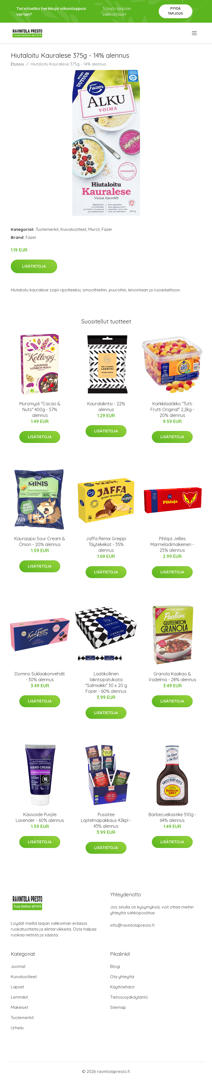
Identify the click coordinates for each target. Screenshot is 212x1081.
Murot (94, 229)
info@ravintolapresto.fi (132, 925)
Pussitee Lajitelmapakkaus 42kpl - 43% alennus (106, 820)
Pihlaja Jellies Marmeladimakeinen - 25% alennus (172, 544)
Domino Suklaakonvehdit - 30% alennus (40, 676)
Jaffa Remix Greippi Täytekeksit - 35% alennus (106, 544)
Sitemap (118, 1007)
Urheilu (17, 1027)
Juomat (18, 966)
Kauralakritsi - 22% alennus (106, 406)
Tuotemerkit (47, 229)
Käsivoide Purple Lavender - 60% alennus (40, 817)
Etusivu (17, 64)
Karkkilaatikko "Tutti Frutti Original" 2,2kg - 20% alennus (172, 409)
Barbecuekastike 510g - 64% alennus (172, 817)
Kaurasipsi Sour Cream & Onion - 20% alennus (39, 541)
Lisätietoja (34, 266)
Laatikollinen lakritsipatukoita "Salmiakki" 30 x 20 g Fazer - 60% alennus (106, 682)
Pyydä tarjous (175, 10)
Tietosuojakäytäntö (129, 997)
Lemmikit (19, 997)
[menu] (194, 33)
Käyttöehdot (122, 986)
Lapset (17, 986)
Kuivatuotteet (73, 229)
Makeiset (19, 1007)
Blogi (115, 966)
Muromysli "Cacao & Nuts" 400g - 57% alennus (39, 409)
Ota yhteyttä (122, 976)
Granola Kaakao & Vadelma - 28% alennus (172, 676)
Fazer (107, 229)
